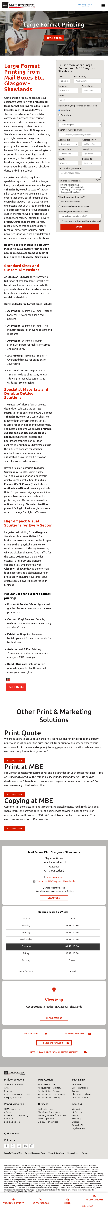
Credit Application (46, 1119)
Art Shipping (77, 1084)
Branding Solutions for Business (52, 1115)
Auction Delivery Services (49, 1091)
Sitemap (75, 1122)
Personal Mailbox (53, 1043)
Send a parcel (31, 1034)
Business (43, 1104)
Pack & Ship (78, 1079)
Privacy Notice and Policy (35, 1153)
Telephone (66, 115)
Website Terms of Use (13, 1153)
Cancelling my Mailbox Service (17, 1094)
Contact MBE (78, 1125)
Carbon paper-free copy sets (80, 190)
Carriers (75, 1091)
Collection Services (80, 1097)
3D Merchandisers (12, 1109)
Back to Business (45, 1109)
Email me (65, 110)
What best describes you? (71, 197)
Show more (11, 1133)
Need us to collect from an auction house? (54, 1052)
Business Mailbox (74, 1034)
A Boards (8, 1112)
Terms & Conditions (56, 1153)
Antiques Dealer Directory (49, 1088)
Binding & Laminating (80, 185)
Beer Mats (8, 1119)
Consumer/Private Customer (75, 206)
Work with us (78, 1109)
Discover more (14, 761)
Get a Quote (54, 38)
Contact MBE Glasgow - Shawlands (55, 881)
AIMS (6, 1088)
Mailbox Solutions (14, 1079)
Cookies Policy (73, 1153)
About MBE (78, 1104)
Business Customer (70, 201)
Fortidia (85, 1153)
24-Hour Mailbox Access (14, 1084)
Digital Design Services (48, 1122)
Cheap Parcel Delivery (81, 1094)
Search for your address (70, 130)
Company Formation (13, 1097)
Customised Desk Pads (80, 192)
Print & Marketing (14, 1104)
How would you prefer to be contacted (77, 105)
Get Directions (54, 1018)
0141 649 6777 (55, 877)
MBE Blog (76, 1119)
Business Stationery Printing (80, 187)
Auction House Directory (49, 1097)
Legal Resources (79, 1128)
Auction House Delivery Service (52, 1094)
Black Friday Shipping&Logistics (52, 1112)
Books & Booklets (12, 1122)
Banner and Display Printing (16, 1115)
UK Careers (77, 1112)
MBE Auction (45, 1079)
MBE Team (76, 1115)
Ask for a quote (94, 1200)
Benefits (8, 1091)
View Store (54, 898)
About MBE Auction (46, 1084)
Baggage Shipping (80, 1088)
